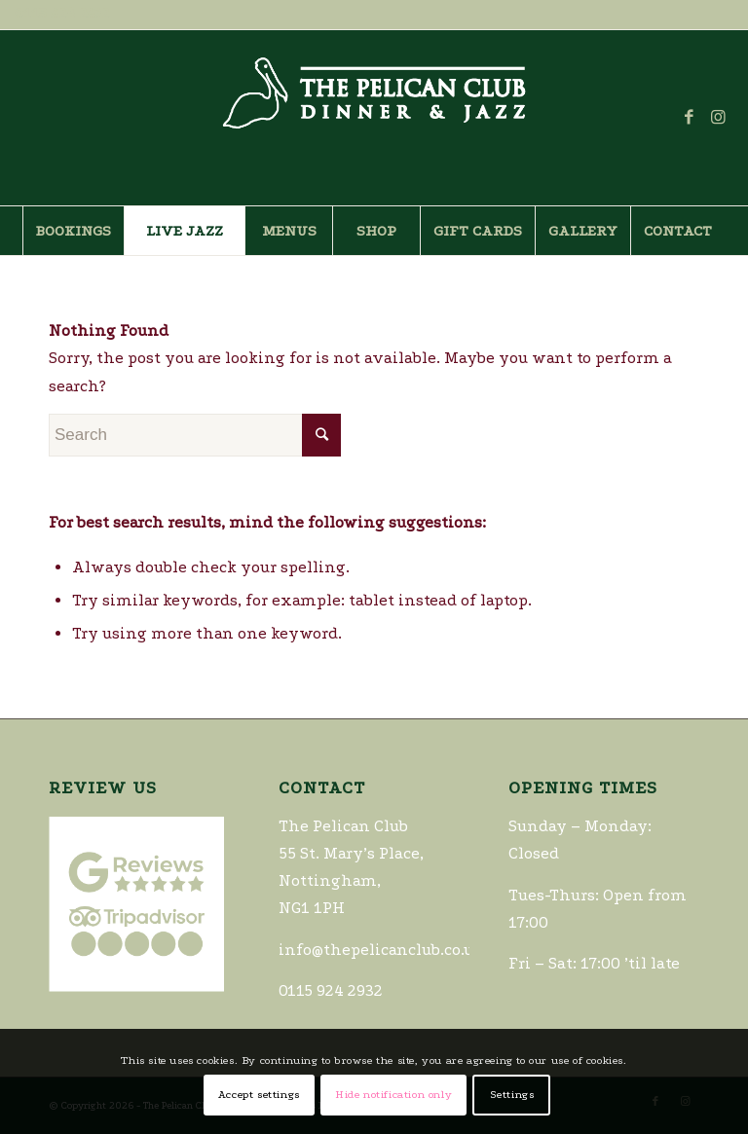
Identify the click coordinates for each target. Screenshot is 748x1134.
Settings (512, 1094)
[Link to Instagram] (718, 117)
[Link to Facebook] (689, 117)
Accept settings (259, 1094)
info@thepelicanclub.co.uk (381, 949)
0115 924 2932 (62, 13)
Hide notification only (393, 1094)
